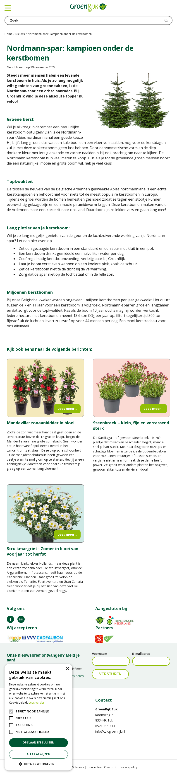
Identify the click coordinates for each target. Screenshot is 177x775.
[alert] (38, 717)
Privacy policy (128, 767)
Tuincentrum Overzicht (101, 767)
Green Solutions (74, 767)
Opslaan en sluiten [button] (38, 742)
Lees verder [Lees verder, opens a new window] (36, 703)
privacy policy (74, 676)
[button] (38, 764)
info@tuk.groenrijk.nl (110, 731)
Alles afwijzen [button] (38, 754)
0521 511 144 (105, 726)
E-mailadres (141, 654)
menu (8, 8)
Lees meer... (67, 408)
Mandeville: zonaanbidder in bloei (40, 422)
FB (10, 619)
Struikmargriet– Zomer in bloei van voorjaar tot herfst (42, 551)
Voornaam (99, 654)
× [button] (67, 669)
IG (21, 619)
